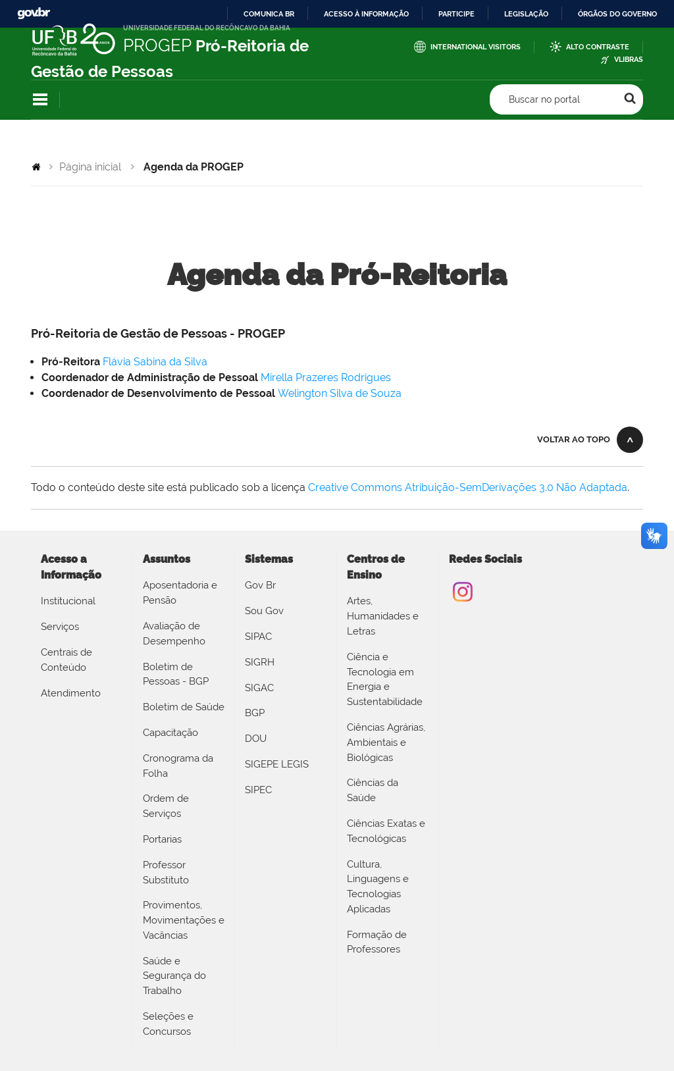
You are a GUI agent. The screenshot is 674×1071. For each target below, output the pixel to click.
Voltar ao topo (573, 439)
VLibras (628, 59)
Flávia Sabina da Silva (155, 361)
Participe (456, 13)
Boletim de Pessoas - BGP (176, 674)
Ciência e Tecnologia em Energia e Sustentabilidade (385, 679)
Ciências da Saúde (372, 790)
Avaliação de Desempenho (174, 633)
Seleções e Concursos (168, 1023)
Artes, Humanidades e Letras (383, 616)
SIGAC (259, 688)
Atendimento (71, 693)
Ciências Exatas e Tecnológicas (386, 831)
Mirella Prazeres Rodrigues (326, 377)
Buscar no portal (544, 99)
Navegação (40, 99)
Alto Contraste (597, 47)
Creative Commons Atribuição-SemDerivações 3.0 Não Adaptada (467, 487)
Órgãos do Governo (617, 13)
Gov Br (260, 585)
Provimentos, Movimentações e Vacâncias (183, 920)
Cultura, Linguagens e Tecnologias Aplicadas (378, 886)
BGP (255, 713)
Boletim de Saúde (183, 707)
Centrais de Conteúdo (66, 659)
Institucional (68, 601)
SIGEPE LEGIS (277, 764)
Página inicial (90, 167)
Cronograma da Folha (178, 765)
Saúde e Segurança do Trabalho (174, 976)
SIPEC (258, 790)
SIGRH (259, 662)
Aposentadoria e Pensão (180, 592)
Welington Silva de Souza (340, 393)
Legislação (526, 13)
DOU (256, 738)
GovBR (33, 13)
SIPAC (258, 636)
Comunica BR (269, 13)
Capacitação (170, 733)
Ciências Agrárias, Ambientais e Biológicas (386, 742)
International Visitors (475, 47)
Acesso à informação (366, 13)
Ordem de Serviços (166, 806)
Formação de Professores (377, 942)
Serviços (60, 627)
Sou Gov (264, 611)
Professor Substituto (166, 872)
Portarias (162, 839)
